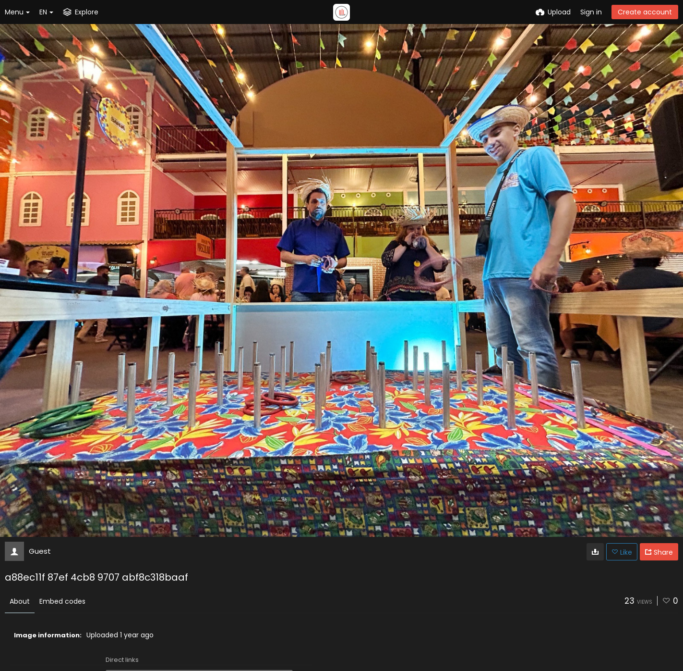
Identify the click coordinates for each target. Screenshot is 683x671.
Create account (645, 12)
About (20, 601)
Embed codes (62, 601)
